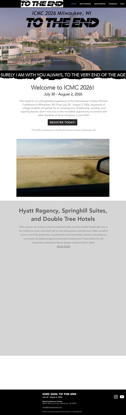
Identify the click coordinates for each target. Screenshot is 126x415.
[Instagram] (115, 396)
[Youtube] (122, 396)
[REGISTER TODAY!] (60, 60)
